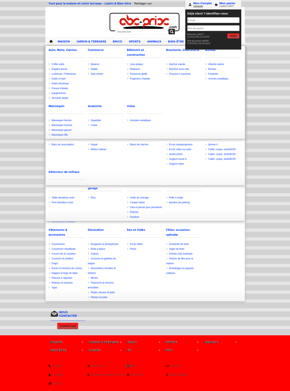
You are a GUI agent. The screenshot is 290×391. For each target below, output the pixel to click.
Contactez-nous (67, 326)
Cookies (57, 383)
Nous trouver (98, 365)
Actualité (174, 365)
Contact (56, 365)
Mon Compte (202, 3)
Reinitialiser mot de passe (198, 43)
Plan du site (137, 374)
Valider (233, 35)
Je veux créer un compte (198, 36)
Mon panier (227, 3)
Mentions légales (178, 374)
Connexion (198, 6)
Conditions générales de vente (107, 374)
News (133, 365)
